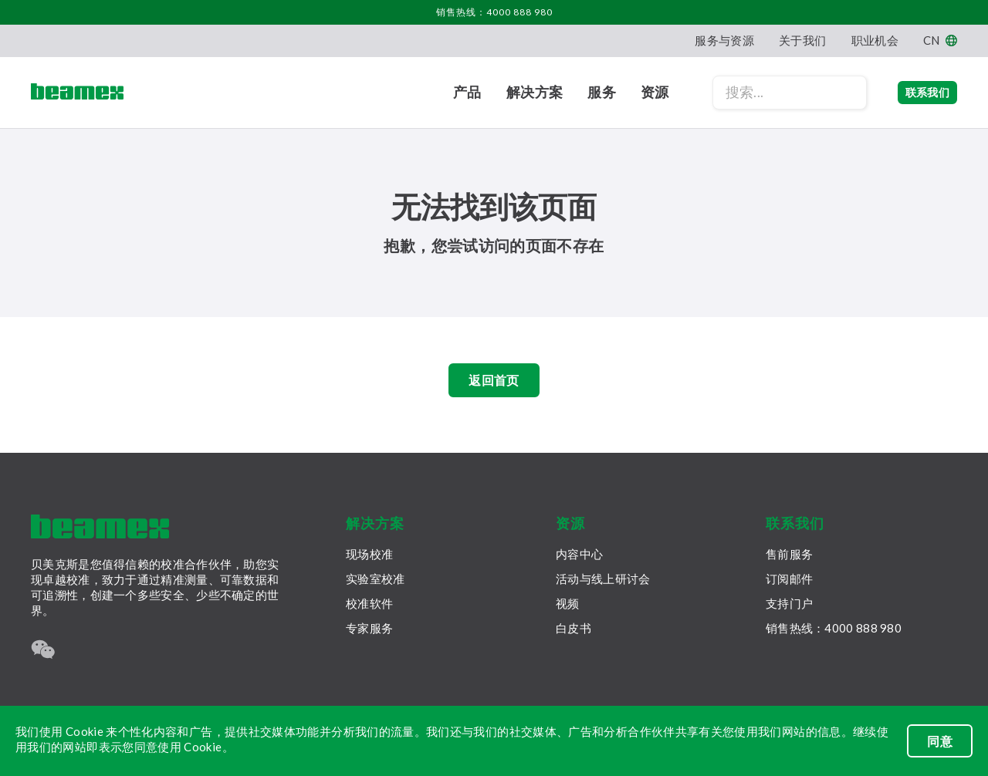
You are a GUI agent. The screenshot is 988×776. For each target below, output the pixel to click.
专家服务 (369, 628)
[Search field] (759, 93)
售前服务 (789, 554)
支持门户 (789, 603)
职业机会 (874, 40)
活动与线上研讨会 (603, 578)
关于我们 (802, 40)
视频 (568, 603)
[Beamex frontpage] (77, 92)
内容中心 (579, 554)
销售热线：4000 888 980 (494, 12)
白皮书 (573, 628)
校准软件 (369, 603)
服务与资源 (724, 40)
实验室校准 (375, 578)
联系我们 (912, 92)
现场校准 (369, 554)
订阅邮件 (789, 578)
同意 (939, 741)
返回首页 (493, 384)
